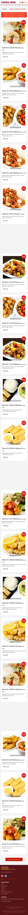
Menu (2, 884)
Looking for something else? (14, 859)
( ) (23, 2)
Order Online (4, 886)
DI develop (16, 908)
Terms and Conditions (6, 891)
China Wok (4, 867)
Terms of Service (16, 912)
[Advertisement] (14, 238)
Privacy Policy (4, 893)
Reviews (3, 890)
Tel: (6, 901)
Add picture (24, 22)
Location (3, 887)
